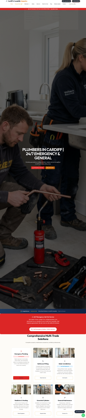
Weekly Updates (57, 4)
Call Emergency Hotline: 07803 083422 (43, 329)
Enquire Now (43, 413)
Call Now (21, 377)
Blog (51, 4)
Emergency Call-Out (37, 167)
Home (11, 4)
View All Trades (50, 167)
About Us (38, 4)
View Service (43, 377)
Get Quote (64, 377)
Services (27, 4)
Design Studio (18, 4)
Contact (64, 4)
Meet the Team (45, 4)
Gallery (33, 4)
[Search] (74, 4)
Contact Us (64, 413)
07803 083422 (76, 1)
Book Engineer (21, 413)
